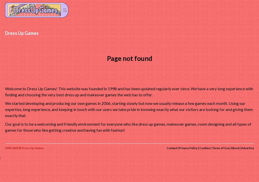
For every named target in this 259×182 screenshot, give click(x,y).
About (235, 148)
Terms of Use (220, 148)
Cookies (204, 148)
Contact (172, 148)
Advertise (247, 148)
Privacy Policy (188, 148)
